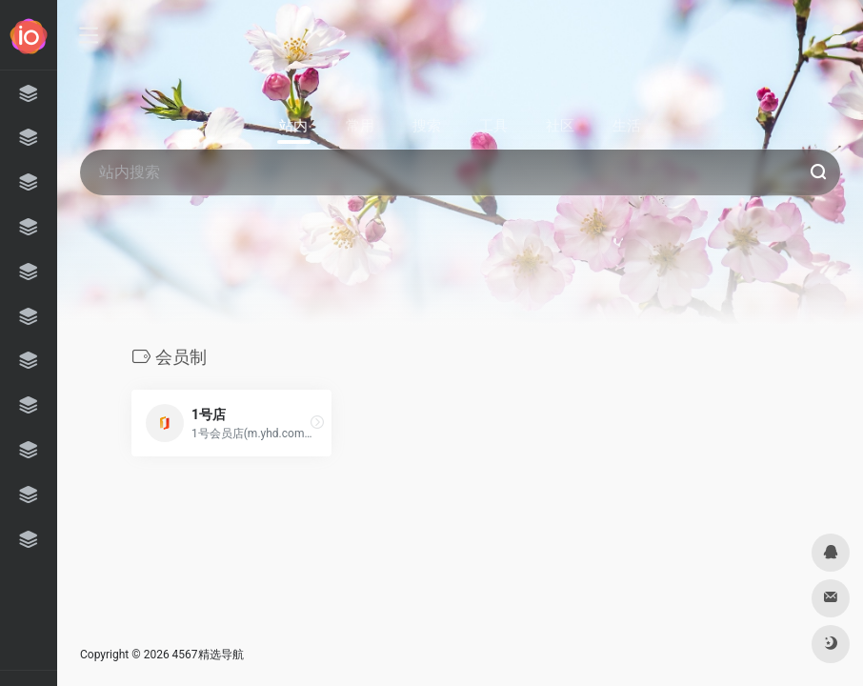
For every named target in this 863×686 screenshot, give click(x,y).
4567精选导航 (208, 654)
